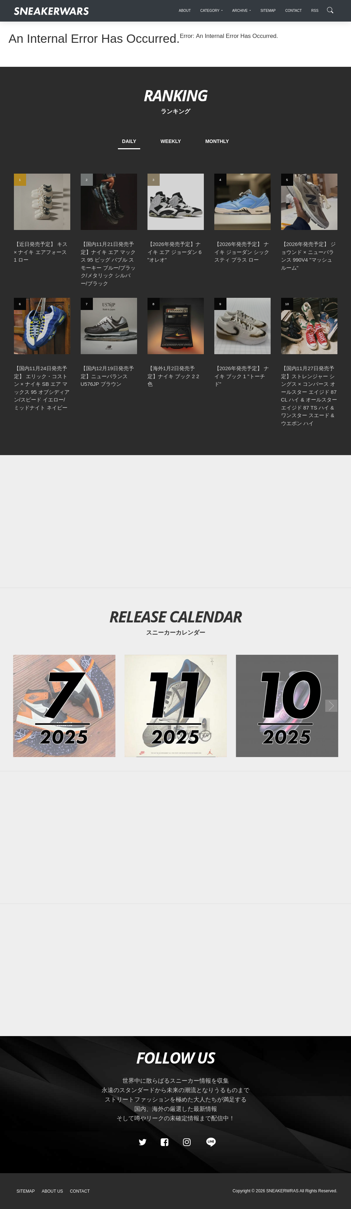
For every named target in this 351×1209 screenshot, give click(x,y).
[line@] (209, 1142)
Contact (80, 1191)
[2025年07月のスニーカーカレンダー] (64, 706)
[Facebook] (164, 1142)
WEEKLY (171, 141)
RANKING (175, 95)
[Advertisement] (176, 521)
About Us (52, 1191)
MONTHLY (217, 141)
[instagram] (186, 1142)
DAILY (129, 141)
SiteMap (26, 1191)
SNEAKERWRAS (282, 1190)
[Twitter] (142, 1142)
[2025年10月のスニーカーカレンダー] (287, 706)
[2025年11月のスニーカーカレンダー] (175, 706)
